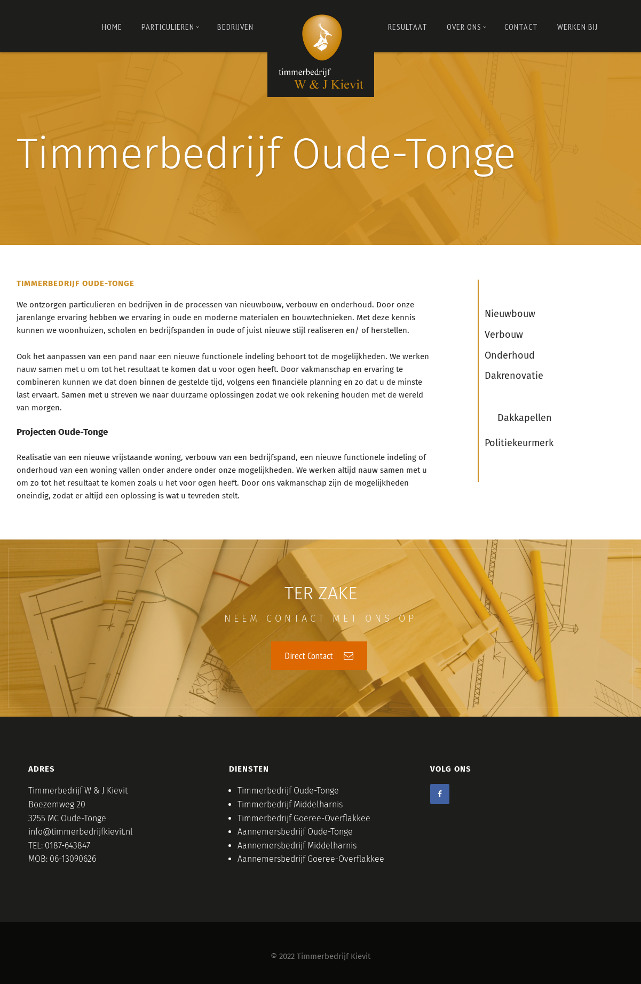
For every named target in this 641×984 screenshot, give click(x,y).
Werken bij (577, 26)
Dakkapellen (524, 418)
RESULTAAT (408, 26)
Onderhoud (510, 355)
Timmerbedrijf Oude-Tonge (288, 790)
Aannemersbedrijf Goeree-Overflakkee (311, 859)
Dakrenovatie (514, 376)
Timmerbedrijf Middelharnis (290, 804)
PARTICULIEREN (170, 26)
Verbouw (504, 334)
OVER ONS (467, 26)
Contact (521, 26)
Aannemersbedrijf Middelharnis (297, 845)
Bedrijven (235, 26)
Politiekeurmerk (519, 443)
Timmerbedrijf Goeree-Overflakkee (304, 818)
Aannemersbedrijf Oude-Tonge (295, 832)
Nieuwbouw (510, 314)
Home (112, 26)
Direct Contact (319, 655)
